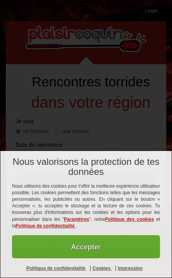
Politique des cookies (129, 219)
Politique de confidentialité (45, 226)
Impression (130, 268)
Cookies (102, 268)
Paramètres (76, 219)
